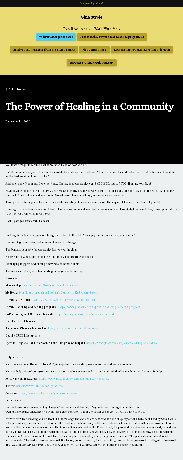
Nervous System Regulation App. (91, 62)
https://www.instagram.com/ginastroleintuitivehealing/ (75, 379)
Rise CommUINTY (94, 49)
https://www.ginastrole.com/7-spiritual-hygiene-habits (121, 343)
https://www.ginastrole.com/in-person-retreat (84, 314)
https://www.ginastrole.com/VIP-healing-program (63, 300)
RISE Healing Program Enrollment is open (142, 49)
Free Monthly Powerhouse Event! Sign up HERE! (112, 37)
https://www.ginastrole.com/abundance (71, 328)
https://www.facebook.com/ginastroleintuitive (48, 393)
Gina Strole (91, 17)
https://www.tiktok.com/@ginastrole (40, 386)
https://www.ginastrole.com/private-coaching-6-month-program (99, 307)
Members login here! (91, 3)
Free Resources (74, 29)
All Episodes (17, 89)
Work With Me (105, 29)
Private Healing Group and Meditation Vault (50, 285)
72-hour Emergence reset (56, 37)
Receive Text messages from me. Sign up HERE (44, 49)
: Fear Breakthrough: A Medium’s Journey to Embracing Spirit (57, 292)
